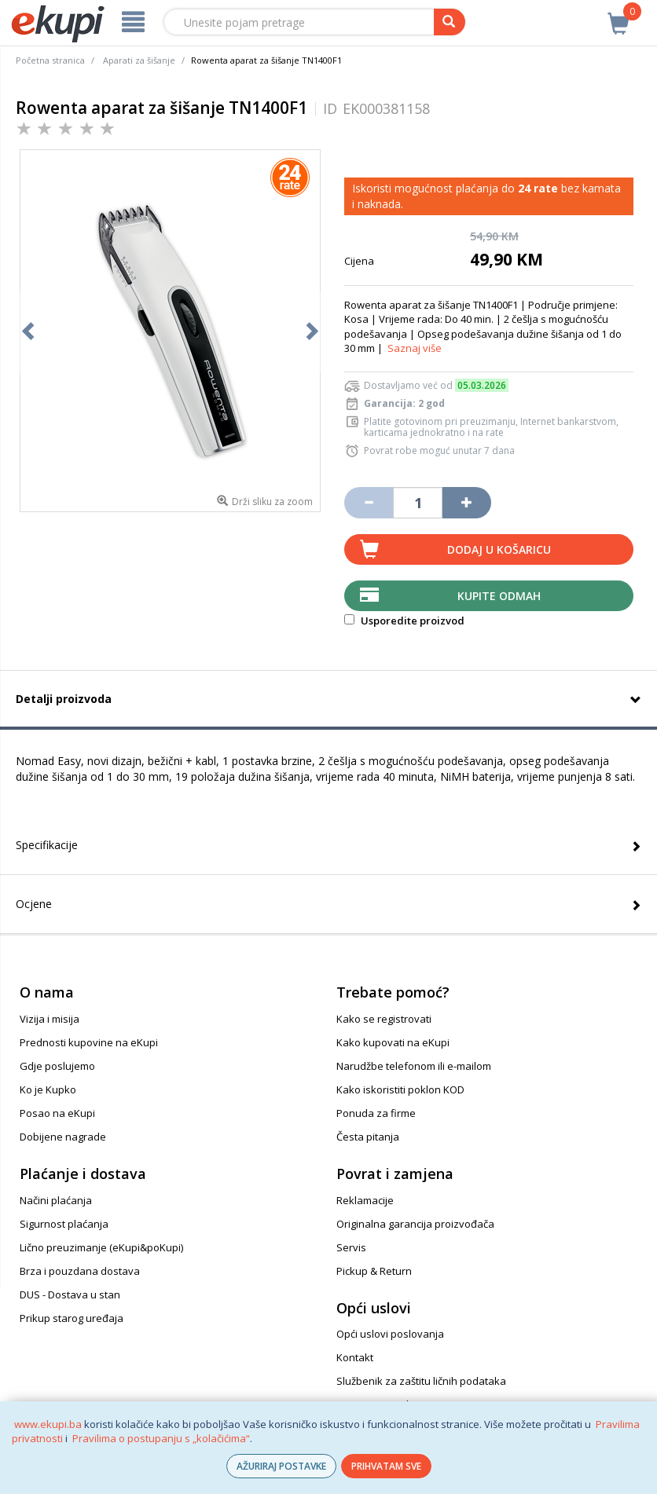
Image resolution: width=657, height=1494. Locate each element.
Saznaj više (414, 348)
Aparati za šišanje (139, 60)
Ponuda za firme (376, 1113)
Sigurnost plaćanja (64, 1224)
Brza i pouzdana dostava (80, 1271)
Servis (351, 1247)
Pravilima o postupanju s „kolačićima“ (161, 1438)
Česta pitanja (367, 1137)
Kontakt (354, 1357)
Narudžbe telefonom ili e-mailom (413, 1066)
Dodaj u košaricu (499, 549)
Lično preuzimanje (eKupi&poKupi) (101, 1247)
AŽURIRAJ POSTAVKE (281, 1466)
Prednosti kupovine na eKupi (89, 1042)
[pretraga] (449, 22)
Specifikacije (47, 844)
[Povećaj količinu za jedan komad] (466, 502)
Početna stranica (50, 60)
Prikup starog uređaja (71, 1318)
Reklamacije (365, 1200)
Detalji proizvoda (64, 698)
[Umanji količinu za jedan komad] (368, 502)
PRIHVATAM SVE (386, 1466)
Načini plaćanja (56, 1200)
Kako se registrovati (383, 1019)
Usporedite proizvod (404, 620)
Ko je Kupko (48, 1089)
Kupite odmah (499, 595)
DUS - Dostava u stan (70, 1294)
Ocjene (34, 903)
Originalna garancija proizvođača (415, 1224)
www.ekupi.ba (48, 1424)
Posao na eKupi (57, 1113)
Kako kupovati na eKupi (393, 1042)
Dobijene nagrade (63, 1137)
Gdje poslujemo (57, 1066)
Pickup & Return (374, 1271)
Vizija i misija (49, 1019)
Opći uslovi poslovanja (390, 1334)
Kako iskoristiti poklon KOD (400, 1089)
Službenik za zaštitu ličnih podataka (421, 1381)
